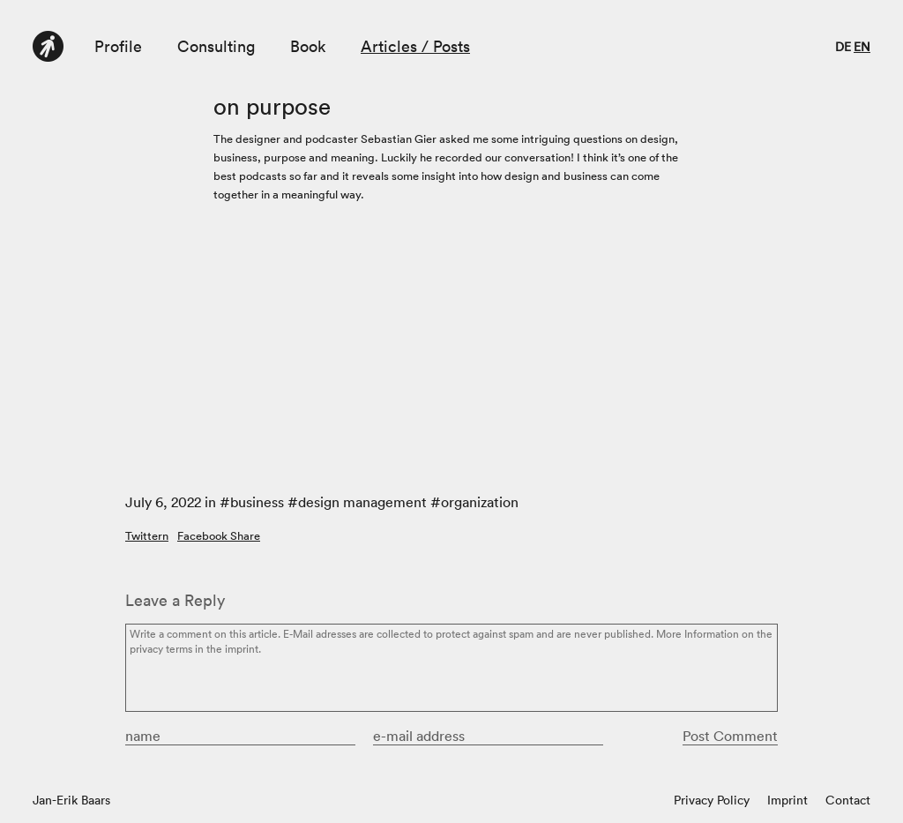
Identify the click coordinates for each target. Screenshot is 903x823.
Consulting (216, 46)
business (257, 502)
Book (307, 46)
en (862, 47)
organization (480, 502)
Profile (118, 46)
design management (362, 502)
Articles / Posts (415, 46)
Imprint (787, 800)
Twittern (146, 535)
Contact (847, 800)
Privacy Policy (712, 800)
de (843, 47)
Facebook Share (218, 535)
